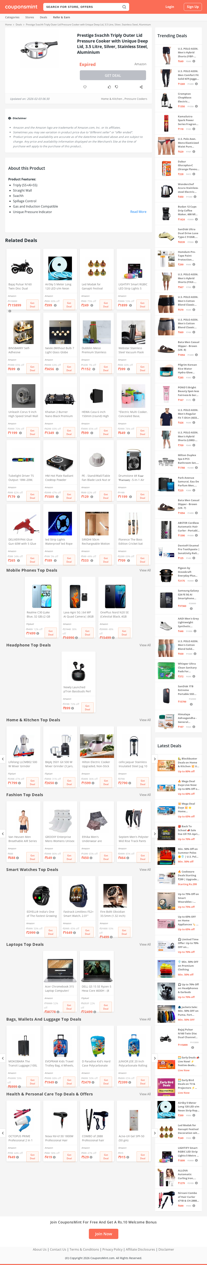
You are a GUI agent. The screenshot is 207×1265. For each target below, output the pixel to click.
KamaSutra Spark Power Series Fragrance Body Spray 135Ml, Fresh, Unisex (188, 120)
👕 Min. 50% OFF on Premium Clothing (188, 965)
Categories (12, 17)
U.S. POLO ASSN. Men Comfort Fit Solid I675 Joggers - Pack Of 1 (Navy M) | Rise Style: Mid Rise (188, 75)
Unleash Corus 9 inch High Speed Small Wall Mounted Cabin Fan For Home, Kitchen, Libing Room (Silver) (23, 414)
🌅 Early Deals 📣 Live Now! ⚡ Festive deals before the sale (188, 1061)
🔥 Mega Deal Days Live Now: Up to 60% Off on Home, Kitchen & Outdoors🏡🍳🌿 (188, 785)
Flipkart (30, 623)
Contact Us (58, 1249)
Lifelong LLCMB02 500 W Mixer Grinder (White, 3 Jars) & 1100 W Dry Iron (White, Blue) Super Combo (22, 764)
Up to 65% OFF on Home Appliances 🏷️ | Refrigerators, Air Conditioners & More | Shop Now (188, 920)
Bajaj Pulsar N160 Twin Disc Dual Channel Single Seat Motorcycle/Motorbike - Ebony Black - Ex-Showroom (22, 286)
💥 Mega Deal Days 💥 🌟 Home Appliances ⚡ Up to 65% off (187, 807)
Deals (43, 17)
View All (145, 570)
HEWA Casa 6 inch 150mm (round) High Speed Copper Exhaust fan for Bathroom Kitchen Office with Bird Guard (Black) (97, 414)
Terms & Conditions (84, 1249)
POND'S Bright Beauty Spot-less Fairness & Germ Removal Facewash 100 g (188, 391)
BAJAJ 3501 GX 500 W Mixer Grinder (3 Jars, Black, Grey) (59, 764)
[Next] (154, 758)
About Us (40, 1249)
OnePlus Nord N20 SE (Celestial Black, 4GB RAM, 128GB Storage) (114, 614)
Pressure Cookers (135, 99)
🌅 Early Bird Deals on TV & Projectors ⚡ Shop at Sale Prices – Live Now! (186, 1084)
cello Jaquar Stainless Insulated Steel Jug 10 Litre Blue (133, 764)
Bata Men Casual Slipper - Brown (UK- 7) (188, 504)
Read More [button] (138, 212)
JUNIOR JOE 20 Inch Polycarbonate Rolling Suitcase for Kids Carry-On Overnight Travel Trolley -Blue (133, 1063)
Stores (29, 17)
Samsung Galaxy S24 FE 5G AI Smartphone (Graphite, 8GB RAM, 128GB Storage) (188, 594)
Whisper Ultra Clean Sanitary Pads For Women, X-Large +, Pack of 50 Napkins (188, 667)
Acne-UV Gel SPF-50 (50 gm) (131, 1138)
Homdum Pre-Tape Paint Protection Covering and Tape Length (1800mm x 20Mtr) (187, 256)
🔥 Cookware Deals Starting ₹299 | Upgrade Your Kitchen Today (187, 875)
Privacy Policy (112, 1249)
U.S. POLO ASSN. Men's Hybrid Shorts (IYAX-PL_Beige (188, 278)
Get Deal (113, 75)
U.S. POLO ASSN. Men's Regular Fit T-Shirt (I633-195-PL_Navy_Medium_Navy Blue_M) (188, 414)
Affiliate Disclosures (140, 1249)
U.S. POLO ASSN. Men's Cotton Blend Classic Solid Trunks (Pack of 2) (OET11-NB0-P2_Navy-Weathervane (188, 323)
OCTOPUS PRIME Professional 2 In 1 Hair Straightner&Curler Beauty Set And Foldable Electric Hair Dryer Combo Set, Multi (22, 1138)
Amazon (140, 64)
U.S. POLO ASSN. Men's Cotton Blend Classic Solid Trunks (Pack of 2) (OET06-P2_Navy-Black (188, 301)
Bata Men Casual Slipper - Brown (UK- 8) (188, 345)
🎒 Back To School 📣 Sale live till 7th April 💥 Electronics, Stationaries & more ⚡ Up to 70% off (188, 830)
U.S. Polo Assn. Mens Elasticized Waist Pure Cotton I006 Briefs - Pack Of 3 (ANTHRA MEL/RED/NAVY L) (188, 143)
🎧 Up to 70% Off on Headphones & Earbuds (188, 988)
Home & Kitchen (111, 99)
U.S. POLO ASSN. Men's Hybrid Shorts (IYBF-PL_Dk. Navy (188, 52)
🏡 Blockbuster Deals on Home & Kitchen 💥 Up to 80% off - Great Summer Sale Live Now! (188, 762)
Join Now (103, 1233)
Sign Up (193, 7)
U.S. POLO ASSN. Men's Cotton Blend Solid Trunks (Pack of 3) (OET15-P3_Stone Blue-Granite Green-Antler (188, 645)
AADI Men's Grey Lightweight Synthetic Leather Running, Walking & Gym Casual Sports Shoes (188, 622)
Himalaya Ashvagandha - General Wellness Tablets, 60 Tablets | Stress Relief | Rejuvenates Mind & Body (188, 718)
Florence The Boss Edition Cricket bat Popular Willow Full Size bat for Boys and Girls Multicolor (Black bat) (133, 542)
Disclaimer (166, 1249)
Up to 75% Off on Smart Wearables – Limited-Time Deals (188, 898)
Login (170, 7)
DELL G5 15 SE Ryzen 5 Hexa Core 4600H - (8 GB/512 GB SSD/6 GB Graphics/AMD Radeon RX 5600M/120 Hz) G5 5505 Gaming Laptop (97, 989)
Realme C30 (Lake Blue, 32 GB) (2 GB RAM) (38, 614)
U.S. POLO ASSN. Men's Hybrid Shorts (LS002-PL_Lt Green (188, 436)
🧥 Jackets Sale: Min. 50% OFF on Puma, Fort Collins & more (188, 1011)
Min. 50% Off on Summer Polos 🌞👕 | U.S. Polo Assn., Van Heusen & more (188, 853)
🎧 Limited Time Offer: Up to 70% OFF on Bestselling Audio (188, 943)
